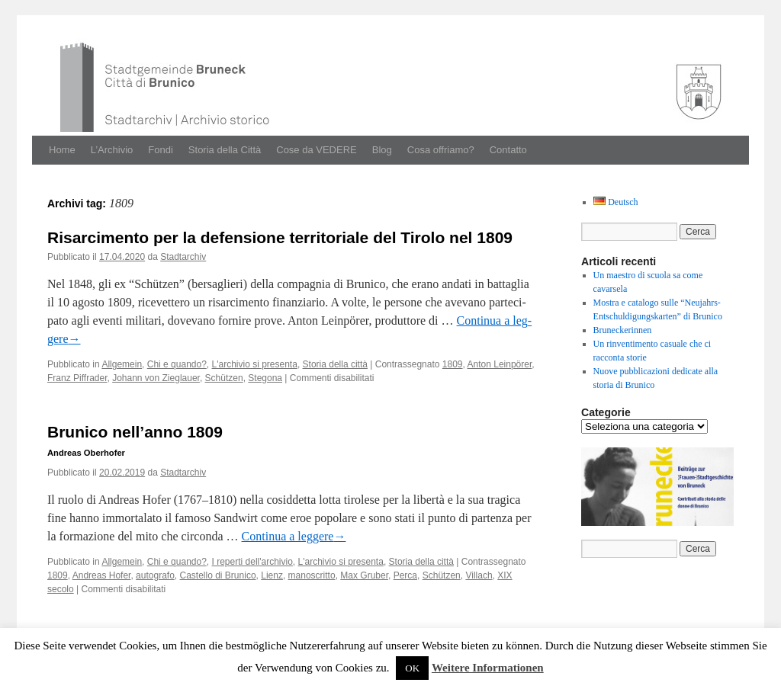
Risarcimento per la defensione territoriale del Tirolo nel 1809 (280, 237)
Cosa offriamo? (440, 149)
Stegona (265, 378)
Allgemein (121, 364)
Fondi (160, 149)
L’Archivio (112, 149)
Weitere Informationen (488, 668)
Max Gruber (364, 575)
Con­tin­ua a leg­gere (294, 536)
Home (62, 149)
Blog (382, 149)
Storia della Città (224, 149)
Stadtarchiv (183, 257)
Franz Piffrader (77, 378)
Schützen (224, 378)
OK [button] (412, 668)
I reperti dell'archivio (252, 561)
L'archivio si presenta (254, 364)
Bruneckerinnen (622, 330)
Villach (478, 575)
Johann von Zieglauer (156, 378)
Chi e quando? (177, 364)
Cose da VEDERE (316, 149)
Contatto (508, 149)
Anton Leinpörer (500, 364)
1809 (452, 364)
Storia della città (335, 364)
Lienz (272, 575)
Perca (405, 575)
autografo (155, 575)
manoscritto (312, 575)
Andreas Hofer (101, 575)
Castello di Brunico (218, 575)
